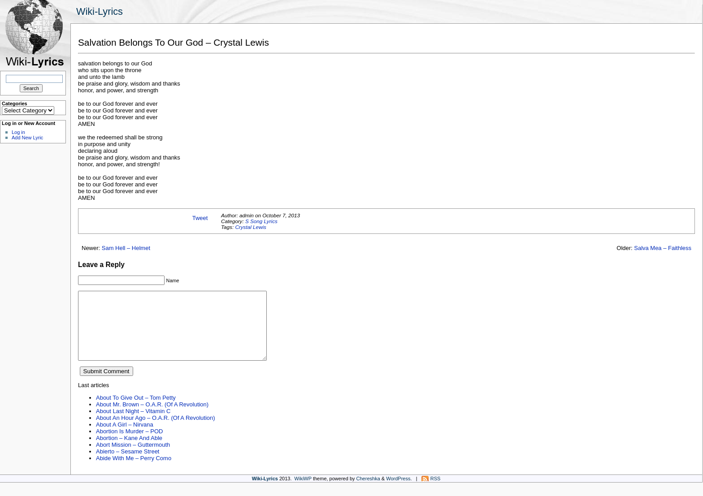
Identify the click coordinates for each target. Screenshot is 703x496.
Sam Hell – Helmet (126, 248)
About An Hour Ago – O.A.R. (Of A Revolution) (155, 431)
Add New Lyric (27, 137)
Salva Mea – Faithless (662, 248)
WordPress (398, 492)
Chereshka (368, 492)
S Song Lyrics (261, 221)
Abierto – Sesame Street (127, 464)
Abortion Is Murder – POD (129, 444)
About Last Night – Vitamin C (133, 424)
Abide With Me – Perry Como (133, 471)
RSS (435, 492)
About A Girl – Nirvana (124, 438)
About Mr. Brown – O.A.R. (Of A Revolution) (152, 417)
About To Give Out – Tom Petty (136, 411)
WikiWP (303, 492)
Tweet (200, 218)
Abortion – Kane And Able (129, 451)
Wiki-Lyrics (99, 11)
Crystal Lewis (250, 227)
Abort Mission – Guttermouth (133, 458)
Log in (18, 132)
